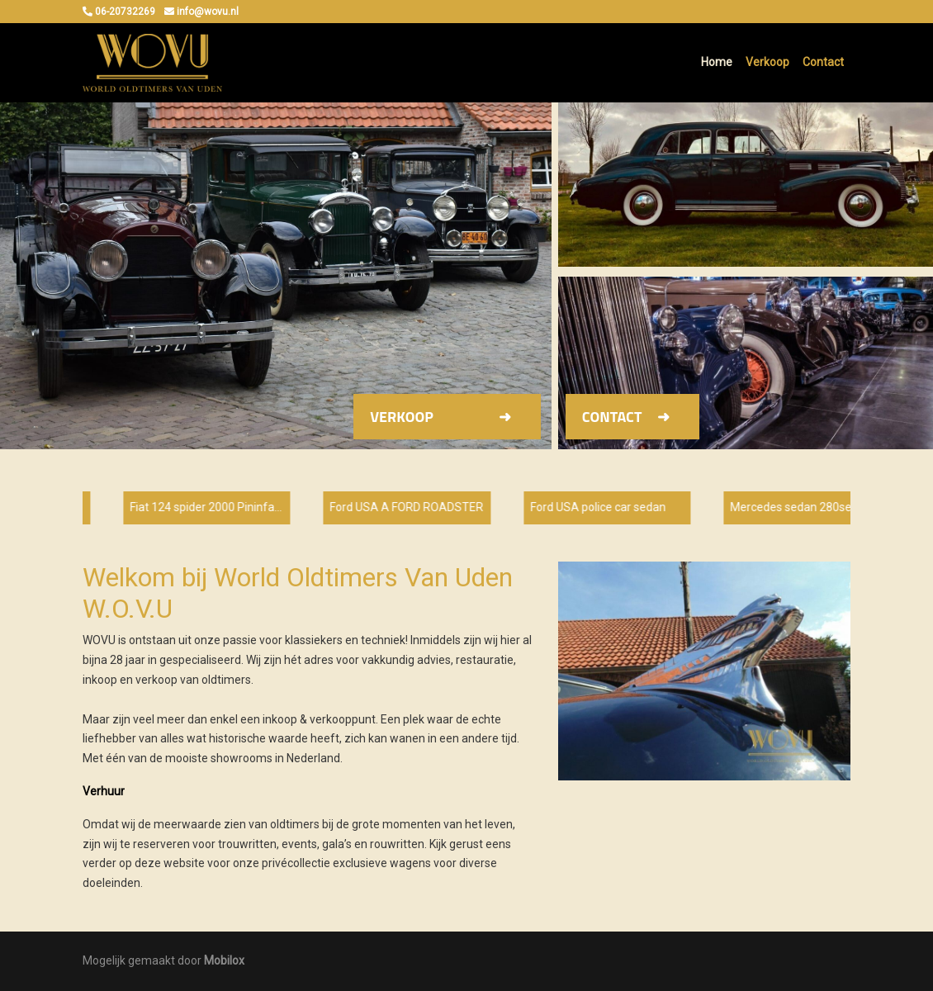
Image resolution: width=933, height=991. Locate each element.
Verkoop (767, 62)
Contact (823, 62)
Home (716, 62)
